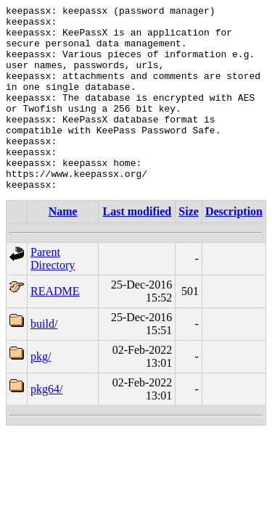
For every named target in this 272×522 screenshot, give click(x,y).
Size (188, 248)
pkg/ (40, 393)
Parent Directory (52, 295)
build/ (43, 361)
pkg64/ (46, 426)
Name (63, 248)
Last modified (137, 248)
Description (234, 248)
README (55, 328)
